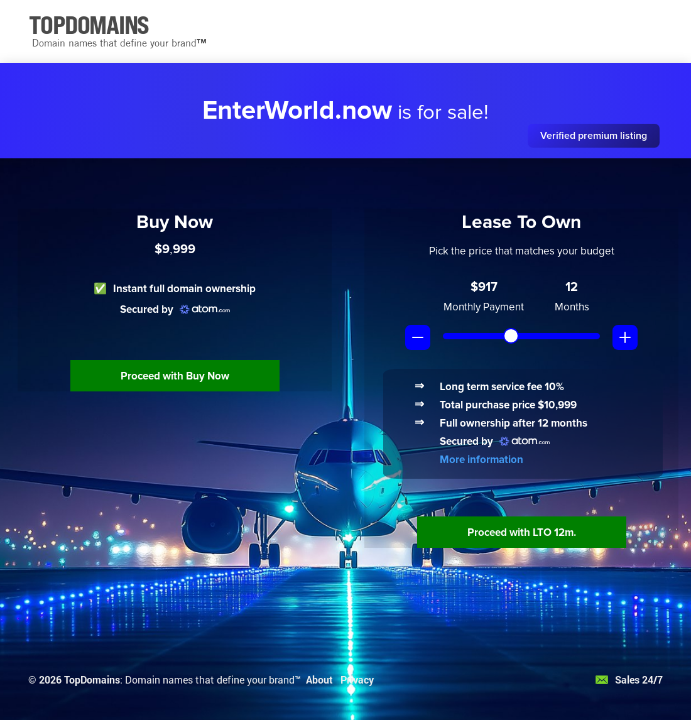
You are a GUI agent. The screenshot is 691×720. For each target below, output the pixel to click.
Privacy (357, 679)
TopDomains (92, 679)
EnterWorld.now (297, 110)
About (319, 679)
